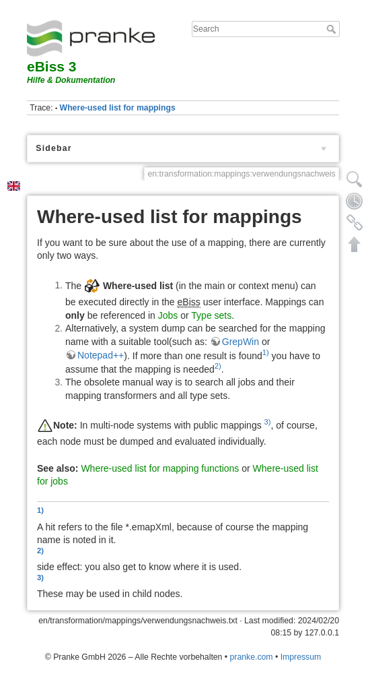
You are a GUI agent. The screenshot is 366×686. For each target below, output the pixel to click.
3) (267, 422)
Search (332, 29)
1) (265, 352)
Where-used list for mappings (118, 108)
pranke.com (251, 657)
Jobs (168, 315)
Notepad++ (100, 355)
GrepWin (240, 341)
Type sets (211, 315)
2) (218, 366)
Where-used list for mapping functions (160, 468)
